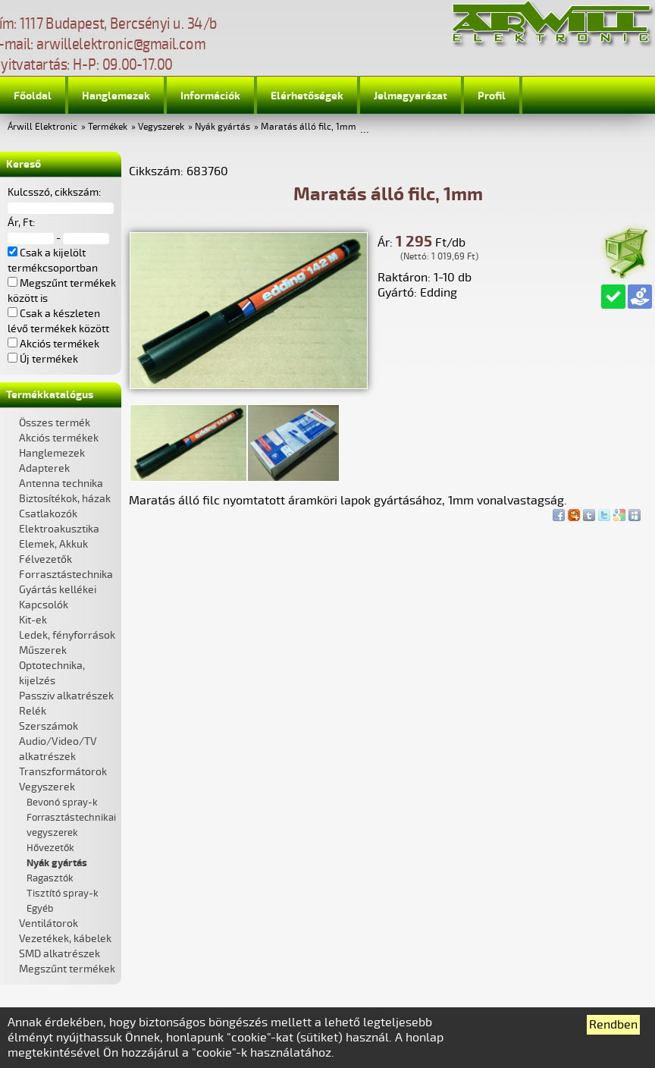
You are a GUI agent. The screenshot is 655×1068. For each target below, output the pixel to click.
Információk (210, 96)
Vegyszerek (161, 127)
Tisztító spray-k (63, 893)
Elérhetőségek (307, 96)
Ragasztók (50, 878)
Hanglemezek (116, 96)
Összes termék (54, 422)
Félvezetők (45, 559)
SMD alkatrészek (59, 953)
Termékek (107, 127)
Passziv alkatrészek (66, 695)
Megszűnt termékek (67, 969)
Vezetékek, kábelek (65, 938)
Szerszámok (48, 726)
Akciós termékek (59, 438)
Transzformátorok (63, 771)
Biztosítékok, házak (65, 498)
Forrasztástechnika (66, 574)
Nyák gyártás (222, 127)
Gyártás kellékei (57, 589)
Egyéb (40, 909)
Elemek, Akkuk (53, 544)
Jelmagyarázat (410, 96)
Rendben (613, 1024)
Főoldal (33, 96)
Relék (32, 711)
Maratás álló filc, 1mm (308, 127)
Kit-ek (33, 620)
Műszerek (43, 650)
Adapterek (44, 468)
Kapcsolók (43, 604)
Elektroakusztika (59, 529)
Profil (492, 96)
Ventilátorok (48, 923)
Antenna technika (61, 483)
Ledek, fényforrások (67, 635)
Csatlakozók (48, 513)
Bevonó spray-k (62, 802)
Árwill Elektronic (42, 127)
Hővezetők (50, 848)
